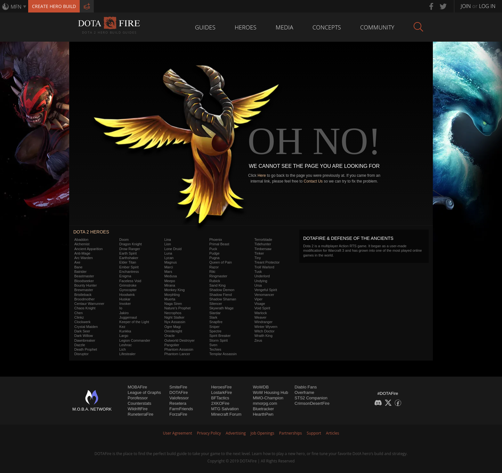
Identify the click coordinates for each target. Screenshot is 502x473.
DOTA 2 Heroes (91, 231)
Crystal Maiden (86, 327)
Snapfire (216, 322)
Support (314, 433)
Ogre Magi (172, 327)
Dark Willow (83, 336)
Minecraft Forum (226, 414)
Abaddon (81, 239)
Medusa (170, 276)
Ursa (258, 285)
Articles (332, 433)
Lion (167, 244)
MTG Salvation (225, 408)
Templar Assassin (223, 354)
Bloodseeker (84, 281)
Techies (215, 349)
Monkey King (174, 290)
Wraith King (263, 336)
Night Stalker (174, 317)
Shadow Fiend (220, 295)
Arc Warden (83, 258)
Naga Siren (173, 304)
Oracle (169, 336)
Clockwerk (82, 322)
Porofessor (138, 398)
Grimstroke (128, 285)
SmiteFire (178, 387)
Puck (213, 249)
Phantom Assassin (178, 349)
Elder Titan (127, 262)
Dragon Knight (130, 244)
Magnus (170, 262)
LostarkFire (221, 392)
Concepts (326, 27)
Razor (214, 267)
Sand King (217, 285)
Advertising (236, 433)
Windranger (263, 322)
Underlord (262, 276)
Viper (258, 299)
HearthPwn (263, 414)
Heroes (245, 27)
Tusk (258, 271)
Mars (168, 271)
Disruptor (81, 354)
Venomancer (264, 295)
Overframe (304, 392)
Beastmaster (84, 276)
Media (284, 27)
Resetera (177, 403)
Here (261, 175)
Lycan (169, 258)
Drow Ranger (129, 249)
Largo (123, 336)
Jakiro (124, 313)
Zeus (258, 340)
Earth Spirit (128, 253)
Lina (167, 239)
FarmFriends (181, 408)
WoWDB (261, 387)
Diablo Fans (306, 387)
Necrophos (172, 313)
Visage (259, 304)
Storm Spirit (218, 340)
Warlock (260, 313)
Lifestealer (127, 354)
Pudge (214, 253)
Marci (168, 267)
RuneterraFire (140, 414)
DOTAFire (178, 392)
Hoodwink (127, 295)
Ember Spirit (129, 267)
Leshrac (125, 345)
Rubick (214, 281)
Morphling (172, 295)
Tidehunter (262, 244)
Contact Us (313, 181)
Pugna (214, 258)
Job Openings (262, 433)
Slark (213, 317)
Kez (122, 327)
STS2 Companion (311, 398)
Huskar (125, 299)
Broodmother (84, 299)
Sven (213, 345)
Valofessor (179, 398)
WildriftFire (138, 408)
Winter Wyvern (265, 327)
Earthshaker (128, 258)
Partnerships (290, 433)
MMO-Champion (268, 398)
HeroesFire (221, 387)
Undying (260, 281)
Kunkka (125, 331)
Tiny (257, 258)
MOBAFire (137, 387)
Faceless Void (130, 281)
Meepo (169, 281)
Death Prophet (85, 349)
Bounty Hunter (85, 285)
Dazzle (79, 345)
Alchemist (82, 244)
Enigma (125, 276)
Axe (77, 262)
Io (120, 308)
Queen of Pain (220, 262)
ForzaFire (178, 414)
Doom (124, 239)
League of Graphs (144, 392)
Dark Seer (82, 331)
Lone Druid (173, 249)
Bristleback (83, 295)
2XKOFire (220, 403)
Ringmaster (218, 276)
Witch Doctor (264, 331)
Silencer (215, 304)
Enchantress (129, 271)
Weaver (260, 317)
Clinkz (79, 317)
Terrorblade (263, 239)
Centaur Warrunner (89, 304)
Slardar (215, 313)
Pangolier (171, 345)
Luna (168, 253)
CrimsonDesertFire (312, 403)
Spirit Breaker (220, 336)
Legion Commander (134, 340)
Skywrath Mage (221, 308)
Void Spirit (262, 308)
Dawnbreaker (84, 340)
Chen (78, 313)
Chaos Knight (84, 308)
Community (377, 27)
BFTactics (220, 398)
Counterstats (139, 403)
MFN (16, 6)
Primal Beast (219, 244)
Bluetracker (263, 408)
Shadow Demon (221, 290)
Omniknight (173, 331)
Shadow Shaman (222, 299)
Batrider (80, 271)
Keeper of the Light (134, 322)
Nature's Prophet (177, 308)
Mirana (169, 285)
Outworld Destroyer (179, 340)
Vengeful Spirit (265, 290)
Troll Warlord (264, 267)
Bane (78, 267)
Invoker (125, 304)
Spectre (215, 331)
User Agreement (177, 433)
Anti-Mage (82, 253)
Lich (122, 349)
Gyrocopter (128, 290)
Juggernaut (128, 317)
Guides (205, 27)
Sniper (214, 327)
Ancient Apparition (88, 249)
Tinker (259, 253)
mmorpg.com (265, 403)
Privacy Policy (209, 433)
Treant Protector (266, 262)
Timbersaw (262, 249)
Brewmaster (83, 290)
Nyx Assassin (174, 322)
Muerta (169, 299)
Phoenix (215, 239)
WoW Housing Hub (270, 392)
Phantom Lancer (177, 354)
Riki (212, 271)
